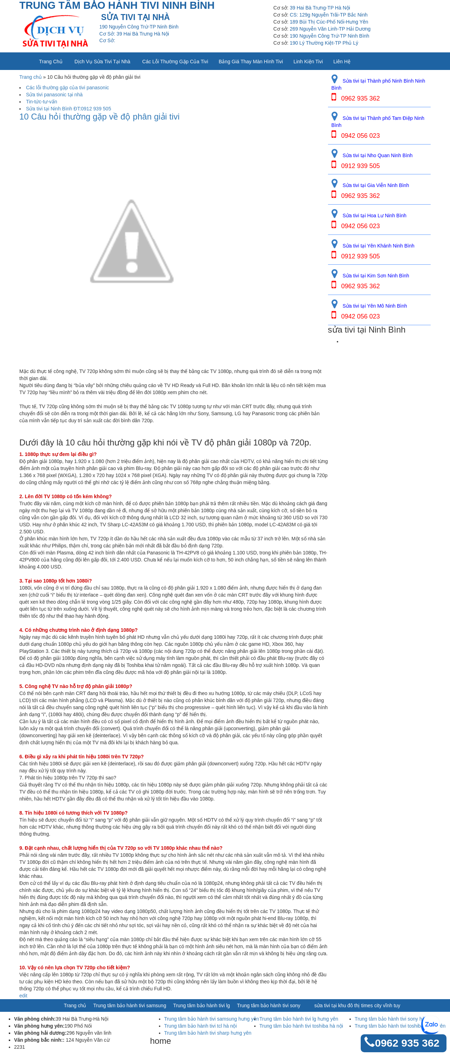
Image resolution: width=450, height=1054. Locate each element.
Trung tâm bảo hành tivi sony (268, 1005)
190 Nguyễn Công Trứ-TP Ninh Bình (329, 36)
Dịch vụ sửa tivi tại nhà (102, 61)
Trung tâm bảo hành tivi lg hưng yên (298, 1019)
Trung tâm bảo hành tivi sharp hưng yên (207, 1033)
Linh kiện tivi (308, 61)
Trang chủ (51, 61)
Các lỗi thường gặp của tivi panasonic (67, 87)
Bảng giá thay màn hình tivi (251, 61)
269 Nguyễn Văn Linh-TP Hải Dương (330, 29)
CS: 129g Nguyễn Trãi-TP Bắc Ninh (328, 15)
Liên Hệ (341, 61)
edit (23, 995)
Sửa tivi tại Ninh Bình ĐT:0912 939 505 (68, 108)
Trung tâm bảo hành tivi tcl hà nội (200, 1026)
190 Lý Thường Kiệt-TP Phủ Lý (324, 43)
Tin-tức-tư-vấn (41, 101)
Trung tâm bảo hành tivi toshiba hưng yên (400, 1026)
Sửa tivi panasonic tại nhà (54, 94)
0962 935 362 (407, 1043)
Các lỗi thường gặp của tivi (175, 61)
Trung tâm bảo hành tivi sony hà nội (394, 1019)
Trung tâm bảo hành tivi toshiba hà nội (301, 1026)
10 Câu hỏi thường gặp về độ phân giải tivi (99, 116)
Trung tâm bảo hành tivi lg (201, 1005)
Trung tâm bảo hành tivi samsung (129, 1005)
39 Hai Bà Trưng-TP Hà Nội (320, 8)
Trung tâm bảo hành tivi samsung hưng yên (211, 1019)
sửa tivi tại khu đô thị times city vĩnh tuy (357, 1005)
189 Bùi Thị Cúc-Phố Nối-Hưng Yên (329, 22)
